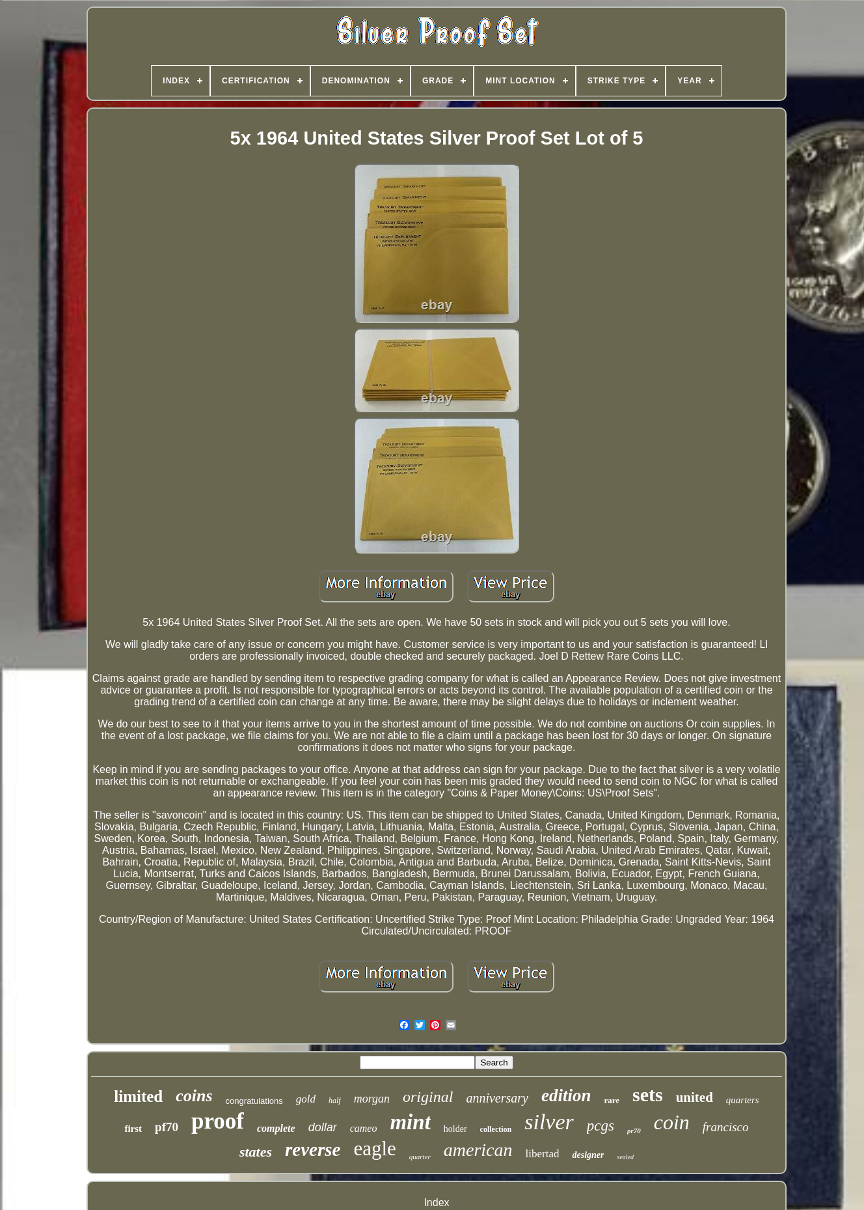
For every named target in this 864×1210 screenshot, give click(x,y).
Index (436, 1202)
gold (306, 1099)
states (255, 1152)
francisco (726, 1127)
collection (496, 1129)
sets (647, 1094)
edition (566, 1095)
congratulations (254, 1101)
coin (672, 1122)
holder (455, 1129)
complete (276, 1128)
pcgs (600, 1126)
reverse (312, 1149)
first (133, 1128)
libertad (543, 1153)
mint (410, 1122)
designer (588, 1155)
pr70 (634, 1130)
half (335, 1100)
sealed (625, 1157)
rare (611, 1100)
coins (194, 1095)
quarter (420, 1157)
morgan (372, 1098)
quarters (742, 1100)
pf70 (166, 1127)
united (694, 1097)
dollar (322, 1127)
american (478, 1150)
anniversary (497, 1098)
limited (138, 1096)
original (428, 1096)
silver (549, 1122)
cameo (363, 1128)
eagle (374, 1148)
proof (217, 1121)
